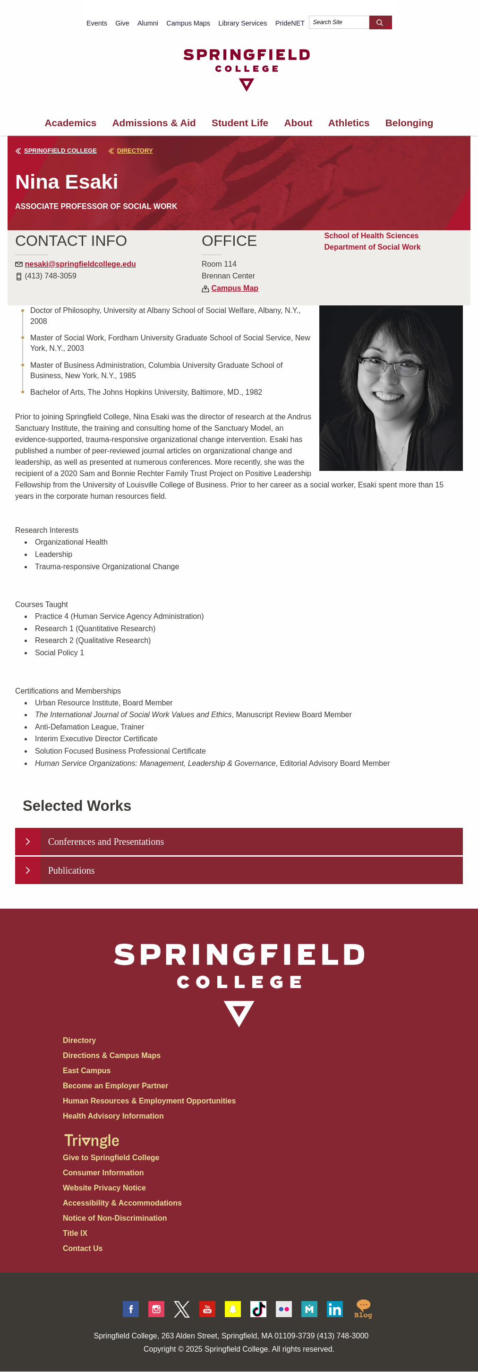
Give (122, 23)
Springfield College (56, 150)
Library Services (242, 23)
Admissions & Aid (154, 122)
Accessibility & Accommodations (122, 1203)
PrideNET (290, 23)
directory (133, 150)
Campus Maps (188, 23)
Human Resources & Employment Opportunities (149, 1101)
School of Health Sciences (371, 236)
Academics (71, 122)
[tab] (239, 841)
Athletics (349, 122)
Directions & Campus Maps (112, 1056)
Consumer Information (103, 1173)
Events (96, 23)
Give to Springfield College (111, 1158)
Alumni (147, 23)
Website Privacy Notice (104, 1188)
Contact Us (82, 1249)
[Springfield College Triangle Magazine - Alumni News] (91, 1134)
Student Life (240, 122)
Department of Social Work (372, 247)
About (298, 122)
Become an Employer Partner (115, 1086)
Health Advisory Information (113, 1116)
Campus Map (235, 288)
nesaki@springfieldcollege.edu (80, 264)
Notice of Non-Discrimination (115, 1219)
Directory (79, 1041)
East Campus (87, 1071)
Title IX (75, 1234)
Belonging (409, 122)
